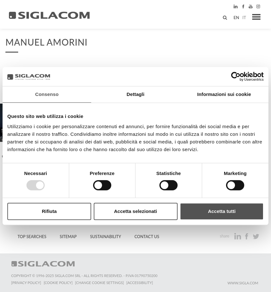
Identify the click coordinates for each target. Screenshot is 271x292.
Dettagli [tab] (135, 94)
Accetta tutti (222, 211)
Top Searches (32, 236)
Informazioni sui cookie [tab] (224, 94)
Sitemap (68, 236)
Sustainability (105, 236)
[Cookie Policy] (58, 283)
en (236, 17)
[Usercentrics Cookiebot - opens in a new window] (236, 76)
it (244, 17)
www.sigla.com (242, 283)
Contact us (147, 236)
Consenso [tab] (46, 94)
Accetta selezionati (135, 211)
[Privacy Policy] (26, 283)
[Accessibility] (139, 283)
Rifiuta (49, 211)
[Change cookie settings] (99, 283)
